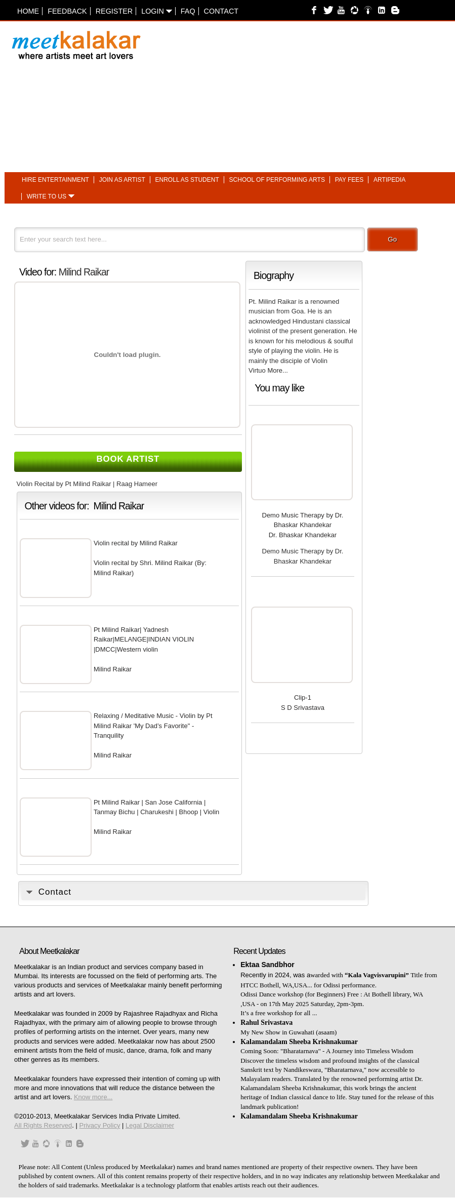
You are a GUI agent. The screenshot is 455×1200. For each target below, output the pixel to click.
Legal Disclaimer (150, 1125)
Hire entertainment (55, 179)
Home (28, 11)
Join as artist (122, 179)
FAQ (188, 11)
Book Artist (128, 459)
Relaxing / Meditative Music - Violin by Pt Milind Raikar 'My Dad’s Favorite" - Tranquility (153, 725)
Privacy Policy (99, 1125)
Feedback (67, 11)
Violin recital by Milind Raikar (136, 543)
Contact (221, 11)
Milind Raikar (84, 271)
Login (156, 11)
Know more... (93, 1097)
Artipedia (389, 179)
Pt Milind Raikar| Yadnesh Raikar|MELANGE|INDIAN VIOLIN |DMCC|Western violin (144, 639)
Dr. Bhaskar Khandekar (303, 535)
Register (114, 11)
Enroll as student (187, 179)
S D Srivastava (302, 707)
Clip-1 (302, 697)
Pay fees (349, 179)
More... (277, 370)
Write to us (46, 196)
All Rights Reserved (43, 1125)
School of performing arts (277, 179)
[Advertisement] (342, 96)
